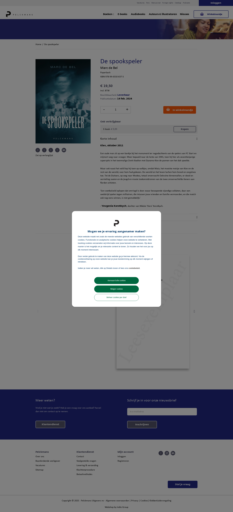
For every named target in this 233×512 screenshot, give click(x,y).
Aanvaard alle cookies (117, 280)
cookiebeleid (134, 268)
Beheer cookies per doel (116, 297)
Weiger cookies (116, 289)
